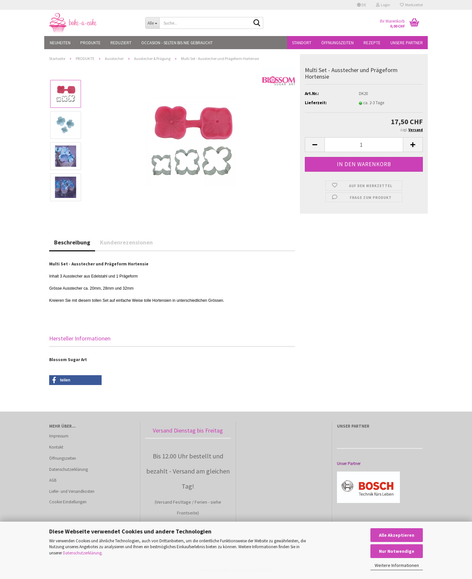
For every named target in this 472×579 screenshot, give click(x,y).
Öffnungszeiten (337, 43)
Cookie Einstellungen (68, 502)
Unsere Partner (406, 43)
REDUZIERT (120, 43)
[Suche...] (152, 23)
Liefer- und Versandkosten (71, 491)
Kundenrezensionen (126, 242)
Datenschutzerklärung (82, 553)
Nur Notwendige (396, 551)
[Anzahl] (363, 144)
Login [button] (383, 4)
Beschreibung (72, 242)
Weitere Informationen (397, 565)
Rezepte (372, 43)
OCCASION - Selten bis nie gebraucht (177, 43)
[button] (361, 5)
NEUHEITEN (60, 43)
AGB (52, 480)
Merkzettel (411, 4)
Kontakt (56, 447)
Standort (301, 43)
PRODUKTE (90, 43)
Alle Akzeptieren (396, 535)
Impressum (59, 436)
